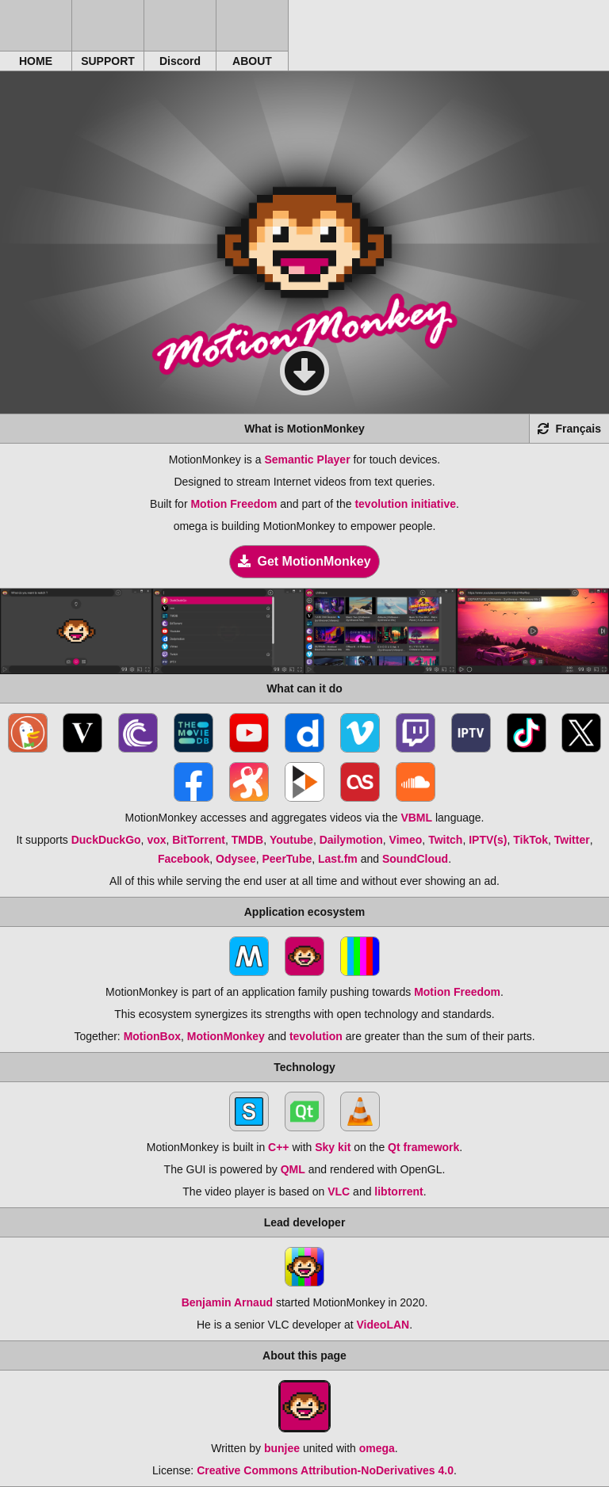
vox (156, 839)
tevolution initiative (405, 504)
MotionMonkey (226, 1036)
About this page (304, 1355)
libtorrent (398, 1191)
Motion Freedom (233, 504)
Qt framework (423, 1147)
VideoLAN (383, 1324)
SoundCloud (415, 858)
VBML (416, 817)
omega (377, 1448)
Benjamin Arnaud (227, 1302)
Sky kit (332, 1147)
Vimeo (406, 839)
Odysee (236, 858)
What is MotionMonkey (304, 428)
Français (569, 428)
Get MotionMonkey (304, 561)
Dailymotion (351, 839)
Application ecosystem (305, 912)
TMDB (247, 839)
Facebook (183, 858)
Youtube (291, 839)
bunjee (282, 1448)
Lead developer (305, 1222)
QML (293, 1169)
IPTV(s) (488, 839)
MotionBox (152, 1036)
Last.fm (338, 858)
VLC (338, 1191)
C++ (278, 1147)
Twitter (572, 839)
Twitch (445, 839)
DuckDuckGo (106, 839)
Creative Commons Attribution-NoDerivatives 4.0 (325, 1470)
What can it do (304, 688)
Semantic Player (307, 459)
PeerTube (287, 858)
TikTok (530, 839)
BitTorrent (198, 839)
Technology (304, 1067)
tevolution (316, 1036)
